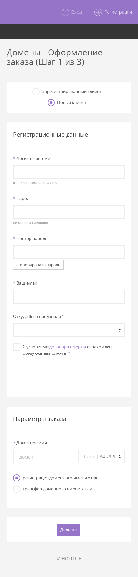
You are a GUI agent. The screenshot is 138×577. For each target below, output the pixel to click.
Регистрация (113, 12)
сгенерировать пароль (38, 264)
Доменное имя (30, 443)
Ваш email (25, 283)
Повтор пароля (30, 238)
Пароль (22, 198)
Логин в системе (31, 158)
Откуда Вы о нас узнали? (38, 316)
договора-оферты (67, 347)
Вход (71, 12)
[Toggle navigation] (69, 31)
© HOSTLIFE (69, 559)
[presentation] (69, 373)
